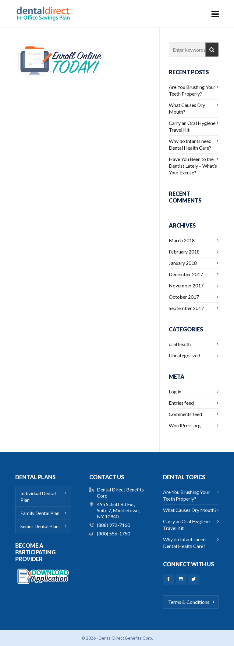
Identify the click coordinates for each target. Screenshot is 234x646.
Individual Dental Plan (38, 496)
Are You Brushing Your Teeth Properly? (192, 90)
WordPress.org (185, 425)
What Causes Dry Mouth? (187, 108)
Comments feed (185, 414)
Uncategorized (184, 355)
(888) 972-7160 (113, 525)
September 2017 (186, 308)
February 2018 (184, 251)
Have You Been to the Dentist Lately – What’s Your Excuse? (193, 165)
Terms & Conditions (188, 602)
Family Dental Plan (39, 513)
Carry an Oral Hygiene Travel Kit (192, 126)
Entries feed (181, 403)
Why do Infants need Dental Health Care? (190, 144)
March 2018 (182, 240)
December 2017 (186, 274)
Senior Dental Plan (39, 526)
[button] (211, 49)
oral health (180, 344)
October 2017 (184, 297)
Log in (175, 391)
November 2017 (186, 285)
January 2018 (183, 263)
